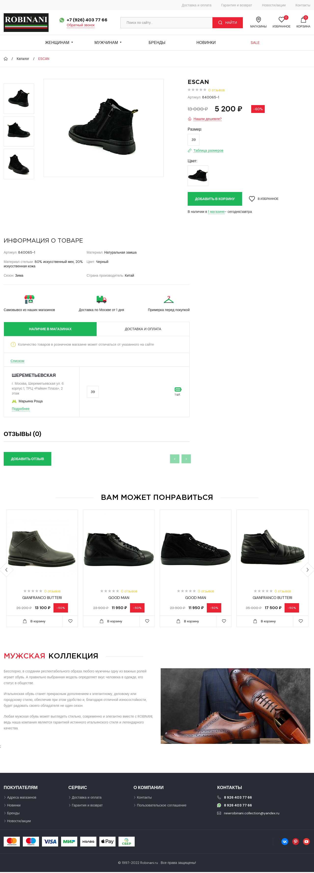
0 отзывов (216, 90)
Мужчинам (106, 43)
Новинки (206, 42)
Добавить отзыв (27, 459)
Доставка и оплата (196, 5)
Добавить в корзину (215, 199)
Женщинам (57, 43)
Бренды (157, 42)
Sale (255, 42)
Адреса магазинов (21, 798)
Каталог (23, 59)
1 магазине (216, 211)
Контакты (303, 5)
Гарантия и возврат (236, 5)
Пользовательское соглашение (161, 806)
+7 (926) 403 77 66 (87, 20)
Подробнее (21, 409)
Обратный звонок (80, 25)
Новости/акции (274, 5)
